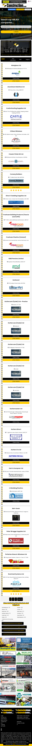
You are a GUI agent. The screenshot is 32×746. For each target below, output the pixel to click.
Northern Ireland (5, 613)
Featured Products (12, 9)
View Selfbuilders (13, 59)
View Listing (16, 78)
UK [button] (29, 1)
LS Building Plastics (16, 488)
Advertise (19, 721)
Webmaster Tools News (22, 717)
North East (4, 611)
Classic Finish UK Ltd (16, 154)
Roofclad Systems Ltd (16, 574)
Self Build (3, 726)
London (18, 609)
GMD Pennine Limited (16, 259)
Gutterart (16, 280)
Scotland (19, 613)
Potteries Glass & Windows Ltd (16, 554)
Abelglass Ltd (16, 65)
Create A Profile (20, 723)
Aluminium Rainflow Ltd (16, 87)
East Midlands (5, 607)
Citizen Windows (16, 131)
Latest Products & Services (23, 718)
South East (4, 615)
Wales (3, 617)
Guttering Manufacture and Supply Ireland (13, 630)
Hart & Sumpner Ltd (16, 468)
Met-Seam (16, 508)
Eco (2, 723)
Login (2, 715)
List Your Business (20, 9)
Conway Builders (16, 174)
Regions (28, 59)
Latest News (4, 718)
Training (3, 724)
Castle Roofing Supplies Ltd (16, 108)
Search (16, 31)
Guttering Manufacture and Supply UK (12, 623)
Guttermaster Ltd (16, 409)
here (14, 744)
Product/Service (6, 28)
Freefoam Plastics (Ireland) (16, 237)
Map (20, 59)
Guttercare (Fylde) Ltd (16, 323)
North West (19, 611)
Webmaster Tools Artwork (23, 715)
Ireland (3, 609)
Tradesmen (3, 721)
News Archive (4, 720)
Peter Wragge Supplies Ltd (16, 531)
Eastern (18, 607)
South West (19, 615)
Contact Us (3, 717)
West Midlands (20, 617)
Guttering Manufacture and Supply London (13, 634)
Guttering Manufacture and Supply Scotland (14, 627)
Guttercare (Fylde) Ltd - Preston (16, 301)
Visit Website (16, 81)
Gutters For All (16, 450)
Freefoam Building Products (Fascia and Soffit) (16, 216)
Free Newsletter (28, 9)
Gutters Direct (16, 429)
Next (19, 599)
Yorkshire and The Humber (7, 619)
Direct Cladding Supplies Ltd (16, 196)
